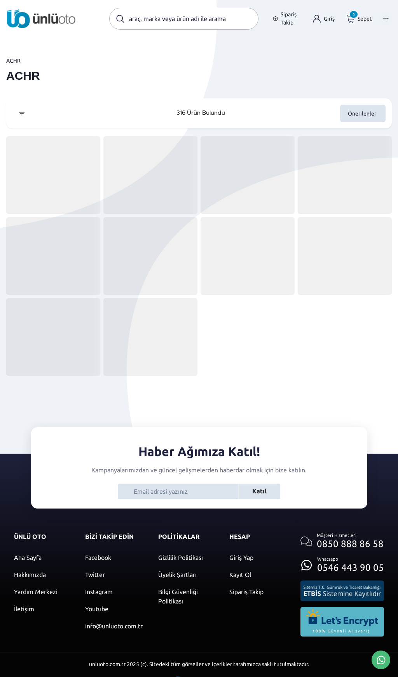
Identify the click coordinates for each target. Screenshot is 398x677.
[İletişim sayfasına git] (42, 609)
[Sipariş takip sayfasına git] (287, 19)
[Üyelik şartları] (186, 574)
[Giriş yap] (324, 19)
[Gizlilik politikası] (186, 557)
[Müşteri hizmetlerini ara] (342, 541)
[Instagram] (114, 591)
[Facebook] (114, 557)
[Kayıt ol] (257, 574)
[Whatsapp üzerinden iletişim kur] (342, 563)
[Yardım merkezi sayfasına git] (42, 591)
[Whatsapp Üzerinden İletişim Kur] (381, 659)
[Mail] (114, 626)
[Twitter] (114, 574)
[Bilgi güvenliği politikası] (186, 596)
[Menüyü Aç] (385, 18)
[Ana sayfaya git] (41, 18)
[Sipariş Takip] (257, 591)
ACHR (13, 61)
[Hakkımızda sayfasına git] (42, 574)
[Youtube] (114, 609)
